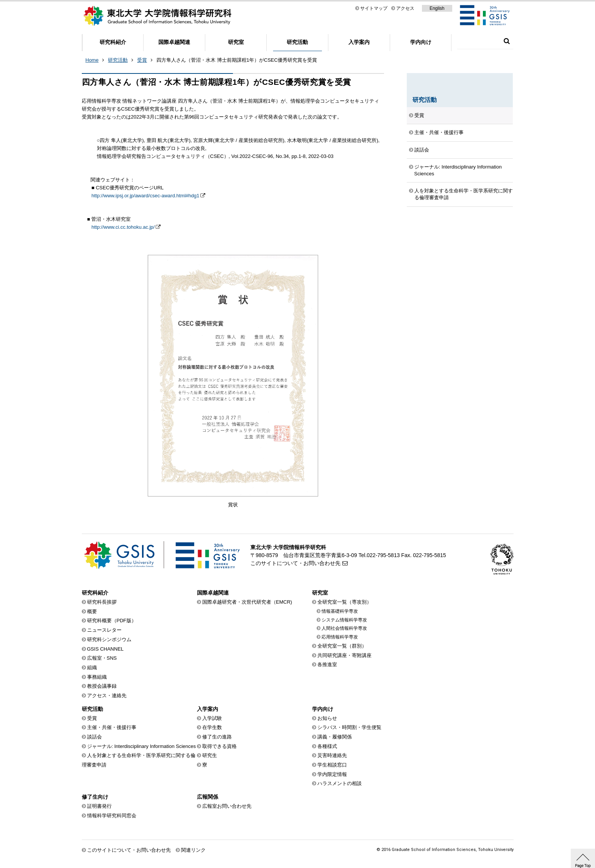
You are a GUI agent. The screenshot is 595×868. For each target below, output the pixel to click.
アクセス (405, 8)
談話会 (421, 150)
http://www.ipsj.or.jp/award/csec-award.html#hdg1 (146, 195)
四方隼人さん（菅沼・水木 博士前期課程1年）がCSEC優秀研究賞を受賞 (236, 60)
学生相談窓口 (332, 765)
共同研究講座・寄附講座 (344, 655)
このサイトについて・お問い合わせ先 (295, 563)
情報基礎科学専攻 (340, 611)
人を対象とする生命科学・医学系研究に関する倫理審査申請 (463, 194)
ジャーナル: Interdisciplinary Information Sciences (458, 170)
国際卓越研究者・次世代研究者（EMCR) (247, 602)
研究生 (209, 755)
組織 (92, 667)
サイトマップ (373, 8)
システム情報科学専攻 (344, 620)
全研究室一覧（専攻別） (344, 602)
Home (92, 60)
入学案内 (359, 42)
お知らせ (327, 718)
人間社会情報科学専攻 (344, 628)
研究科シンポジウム (109, 639)
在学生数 (212, 727)
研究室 (236, 42)
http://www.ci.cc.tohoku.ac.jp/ (123, 227)
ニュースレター (104, 630)
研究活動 (297, 42)
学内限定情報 (332, 774)
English (436, 8)
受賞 (142, 60)
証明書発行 (99, 806)
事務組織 (97, 677)
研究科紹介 (113, 42)
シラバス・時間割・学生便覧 (349, 727)
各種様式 (327, 746)
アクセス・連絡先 (106, 695)
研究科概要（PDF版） (111, 620)
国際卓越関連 (174, 42)
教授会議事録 (102, 686)
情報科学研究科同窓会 (111, 815)
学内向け (420, 42)
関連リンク (193, 850)
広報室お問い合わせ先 (226, 806)
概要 (92, 611)
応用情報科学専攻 (340, 637)
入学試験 (212, 718)
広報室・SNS (102, 658)
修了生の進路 (217, 737)
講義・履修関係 (334, 737)
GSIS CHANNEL (105, 649)
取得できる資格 (219, 746)
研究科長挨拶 (102, 602)
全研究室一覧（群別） (342, 646)
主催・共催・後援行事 (439, 132)
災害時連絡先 (332, 755)
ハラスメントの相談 (339, 783)
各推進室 (327, 664)
